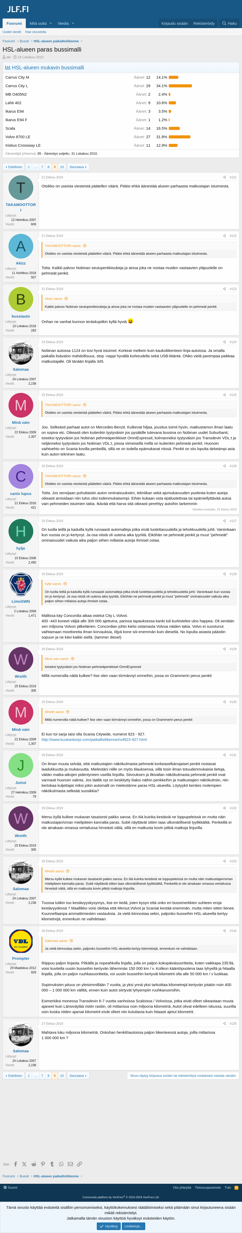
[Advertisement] (121, 1121)
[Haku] (229, 23)
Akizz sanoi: (54, 299)
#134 (233, 931)
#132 (233, 808)
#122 (233, 236)
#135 (233, 1023)
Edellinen (15, 167)
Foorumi (14, 23)
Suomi (10, 1187)
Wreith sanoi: (54, 712)
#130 (233, 702)
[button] (50, 23)
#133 (233, 861)
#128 (233, 574)
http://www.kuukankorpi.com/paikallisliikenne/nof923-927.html (94, 739)
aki (8, 57)
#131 (233, 755)
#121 (233, 177)
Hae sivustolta (35, 32)
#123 (233, 289)
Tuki (227, 1187)
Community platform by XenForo (121, 1197)
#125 (233, 395)
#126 (233, 466)
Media (63, 23)
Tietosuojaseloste (208, 1187)
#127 (233, 521)
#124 (233, 342)
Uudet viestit (12, 32)
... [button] (35, 167)
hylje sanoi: (53, 584)
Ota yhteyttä (182, 1187)
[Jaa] (224, 177)
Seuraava (76, 167)
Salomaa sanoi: (56, 941)
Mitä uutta (38, 23)
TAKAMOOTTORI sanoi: (63, 246)
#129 (233, 649)
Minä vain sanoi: (57, 659)
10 (62, 167)
